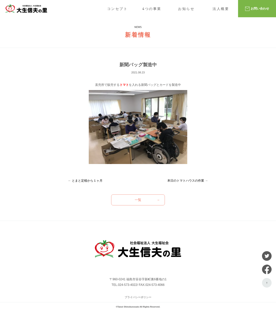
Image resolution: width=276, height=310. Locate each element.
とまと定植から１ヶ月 (87, 180)
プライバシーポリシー (138, 297)
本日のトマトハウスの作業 (185, 180)
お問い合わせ (257, 9)
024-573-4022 (127, 284)
